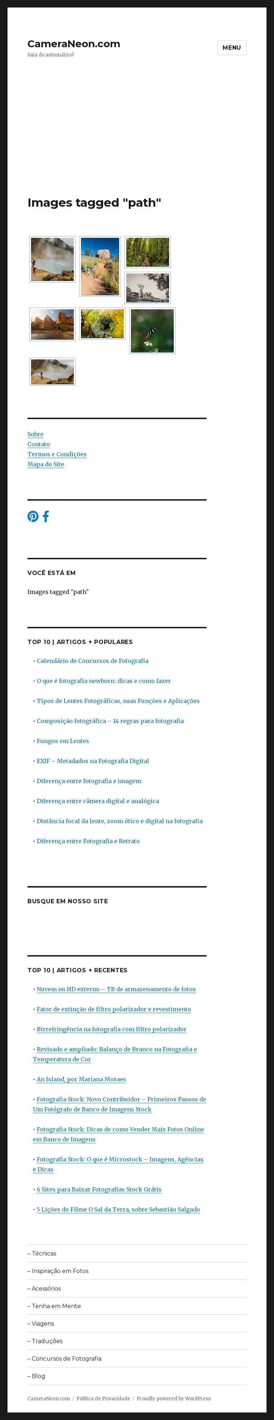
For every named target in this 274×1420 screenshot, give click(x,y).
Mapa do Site (45, 464)
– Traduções (44, 1341)
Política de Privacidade (103, 1399)
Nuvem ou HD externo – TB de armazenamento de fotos (116, 989)
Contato (38, 444)
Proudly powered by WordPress (174, 1399)
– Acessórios (44, 1288)
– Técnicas (41, 1253)
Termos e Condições (57, 454)
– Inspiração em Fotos (57, 1271)
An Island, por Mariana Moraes (81, 1079)
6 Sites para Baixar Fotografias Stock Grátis (99, 1189)
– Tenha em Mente (54, 1306)
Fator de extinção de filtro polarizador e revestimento (114, 1009)
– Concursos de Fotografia (64, 1358)
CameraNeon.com (73, 44)
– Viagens (40, 1323)
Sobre (35, 434)
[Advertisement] (138, 142)
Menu (232, 47)
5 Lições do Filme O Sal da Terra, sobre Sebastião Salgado (118, 1209)
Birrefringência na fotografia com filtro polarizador (112, 1029)
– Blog (36, 1376)
